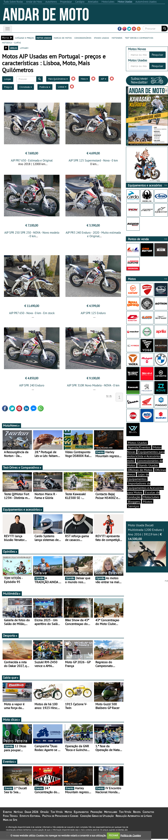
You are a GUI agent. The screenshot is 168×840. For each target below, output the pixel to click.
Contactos (148, 813)
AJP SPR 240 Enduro (31, 386)
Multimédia (12, 595)
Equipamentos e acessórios (22, 511)
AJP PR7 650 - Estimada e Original (32, 160)
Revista (137, 813)
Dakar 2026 (31, 813)
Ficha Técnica (10, 817)
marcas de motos (63, 37)
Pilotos (147, 502)
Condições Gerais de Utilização (97, 817)
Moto (84, 78)
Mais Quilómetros (58, 78)
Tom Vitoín (57, 813)
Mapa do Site (10, 821)
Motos (68, 813)
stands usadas (101, 37)
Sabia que (11, 679)
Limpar (7, 78)
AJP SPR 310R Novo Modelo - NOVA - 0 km (93, 386)
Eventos (9, 763)
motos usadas (43, 37)
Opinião (44, 813)
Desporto (10, 637)
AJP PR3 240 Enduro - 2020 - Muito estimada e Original (93, 234)
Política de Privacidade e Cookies (60, 817)
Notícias (18, 813)
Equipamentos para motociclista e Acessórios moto (146, 456)
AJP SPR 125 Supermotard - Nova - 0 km (93, 160)
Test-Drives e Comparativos (22, 469)
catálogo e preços (24, 37)
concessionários (82, 37)
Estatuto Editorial (30, 817)
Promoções (96, 813)
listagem (24, 48)
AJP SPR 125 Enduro (93, 314)
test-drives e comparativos (139, 37)
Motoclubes (151, 497)
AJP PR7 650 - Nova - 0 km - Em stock (32, 314)
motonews (117, 37)
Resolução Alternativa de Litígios (134, 817)
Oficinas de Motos (140, 470)
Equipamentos (81, 813)
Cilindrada (25, 86)
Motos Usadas (137, 443)
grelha (13, 48)
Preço (8, 86)
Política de (130, 835)
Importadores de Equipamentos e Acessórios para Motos (145, 487)
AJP (103, 78)
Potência (44, 86)
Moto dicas (11, 721)
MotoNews (11, 427)
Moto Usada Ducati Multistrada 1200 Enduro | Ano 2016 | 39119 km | (147, 544)
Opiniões (10, 553)
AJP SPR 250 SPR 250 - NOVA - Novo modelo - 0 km (31, 234)
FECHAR (113, 835)
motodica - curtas (11, 42)
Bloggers (134, 502)
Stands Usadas (148, 465)
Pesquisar (157, 54)
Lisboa (62, 86)
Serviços (133, 506)
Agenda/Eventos (139, 447)
